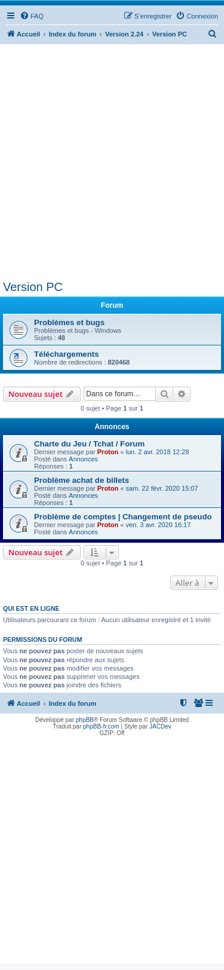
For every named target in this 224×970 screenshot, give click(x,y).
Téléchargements (66, 354)
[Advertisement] (112, 162)
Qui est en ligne (31, 608)
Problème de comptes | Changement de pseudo (123, 516)
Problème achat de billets (81, 480)
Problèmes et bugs (69, 322)
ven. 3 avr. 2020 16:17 (158, 524)
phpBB (85, 720)
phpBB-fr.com (101, 726)
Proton (107, 451)
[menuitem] (32, 16)
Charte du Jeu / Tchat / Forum (89, 443)
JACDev (160, 726)
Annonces (83, 459)
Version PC (33, 286)
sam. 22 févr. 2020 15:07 (161, 488)
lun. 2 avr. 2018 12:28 (157, 451)
